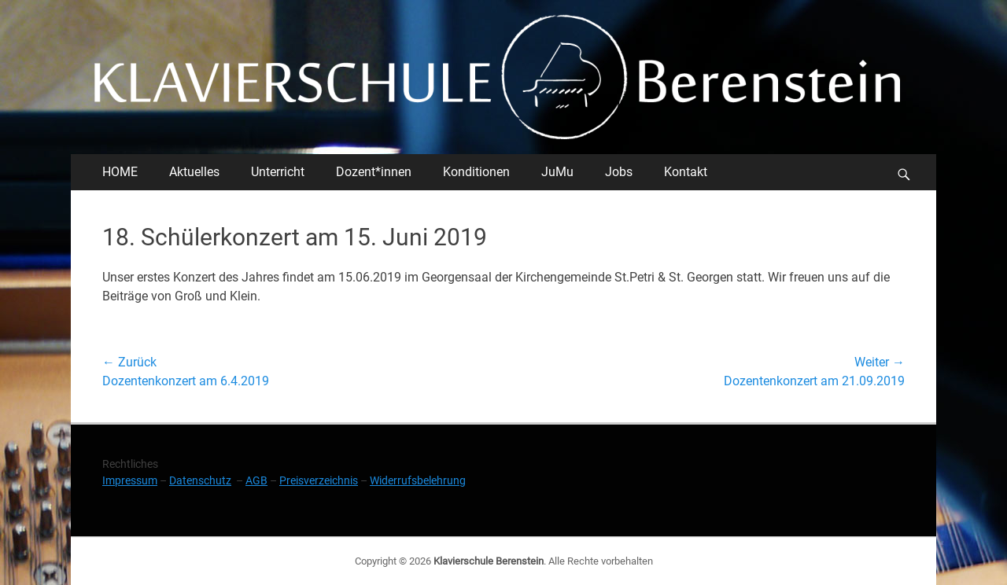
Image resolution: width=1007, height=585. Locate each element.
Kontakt (685, 171)
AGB (256, 480)
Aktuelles (194, 171)
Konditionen (476, 171)
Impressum (129, 480)
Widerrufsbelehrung (418, 480)
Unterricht (277, 171)
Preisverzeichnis (318, 480)
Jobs (619, 171)
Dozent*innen (373, 171)
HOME (120, 171)
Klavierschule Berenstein (488, 561)
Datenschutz (200, 480)
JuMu (557, 171)
